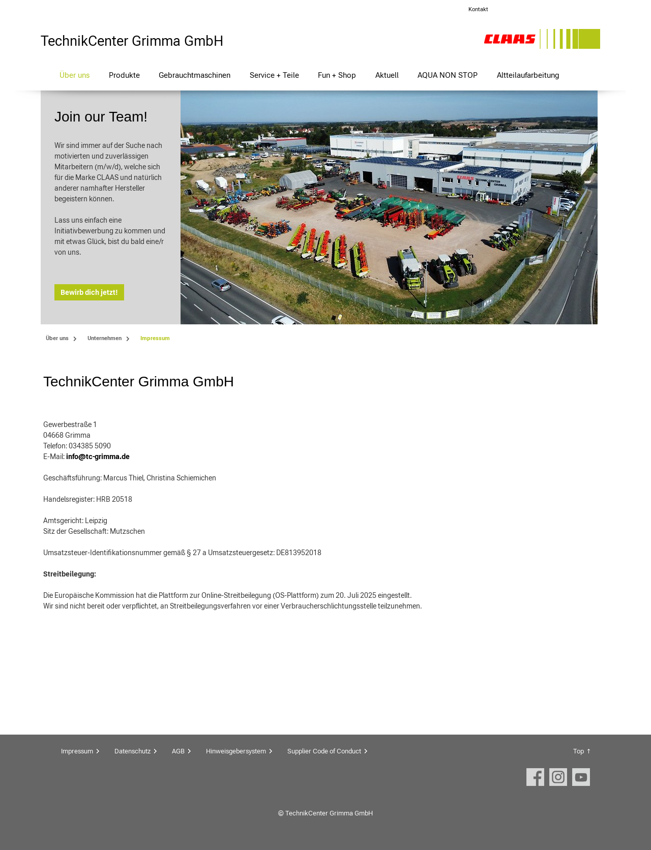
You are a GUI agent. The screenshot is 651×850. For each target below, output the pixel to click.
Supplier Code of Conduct (324, 751)
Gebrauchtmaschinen (194, 75)
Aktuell (387, 75)
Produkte (124, 75)
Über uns (75, 75)
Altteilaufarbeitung (528, 75)
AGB (178, 751)
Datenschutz (132, 751)
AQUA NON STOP (448, 75)
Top (578, 751)
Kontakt (478, 9)
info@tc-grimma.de (98, 456)
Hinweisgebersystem (236, 751)
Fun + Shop (337, 75)
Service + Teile (274, 75)
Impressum (77, 751)
